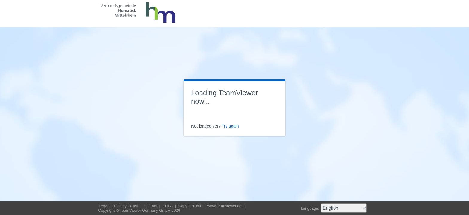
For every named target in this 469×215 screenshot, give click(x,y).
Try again (230, 126)
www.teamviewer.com (226, 206)
